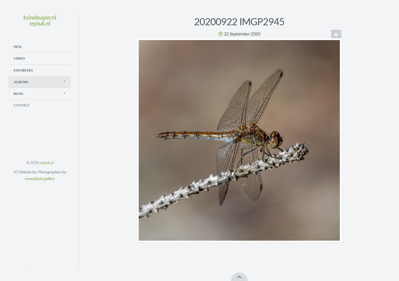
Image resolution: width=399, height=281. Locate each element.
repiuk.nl (46, 162)
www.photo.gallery (40, 178)
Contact (22, 105)
